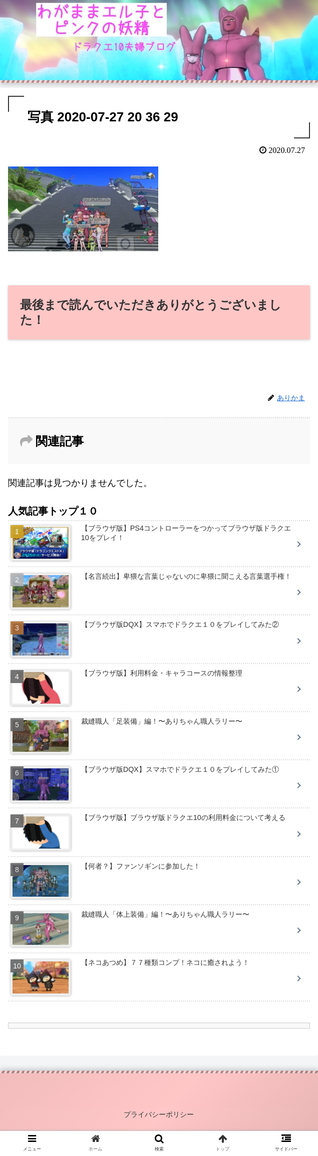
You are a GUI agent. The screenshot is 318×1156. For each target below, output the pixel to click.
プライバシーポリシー (159, 1114)
